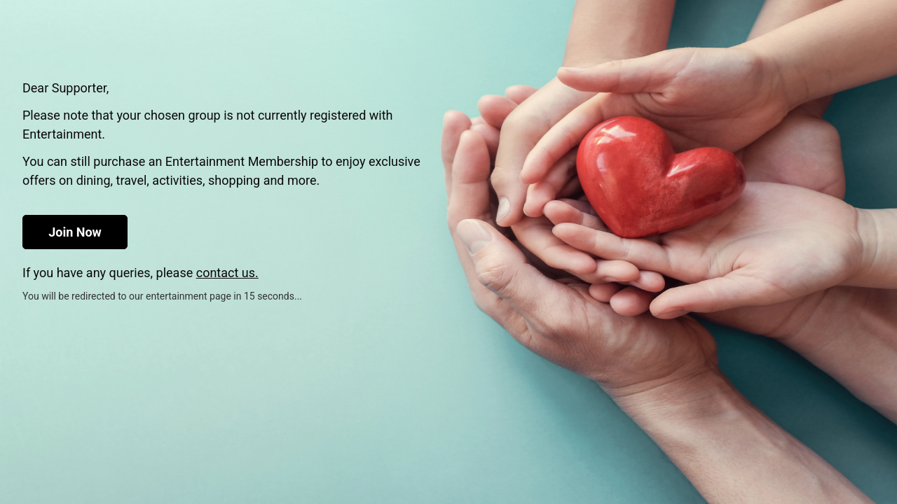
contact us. (227, 272)
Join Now (75, 232)
